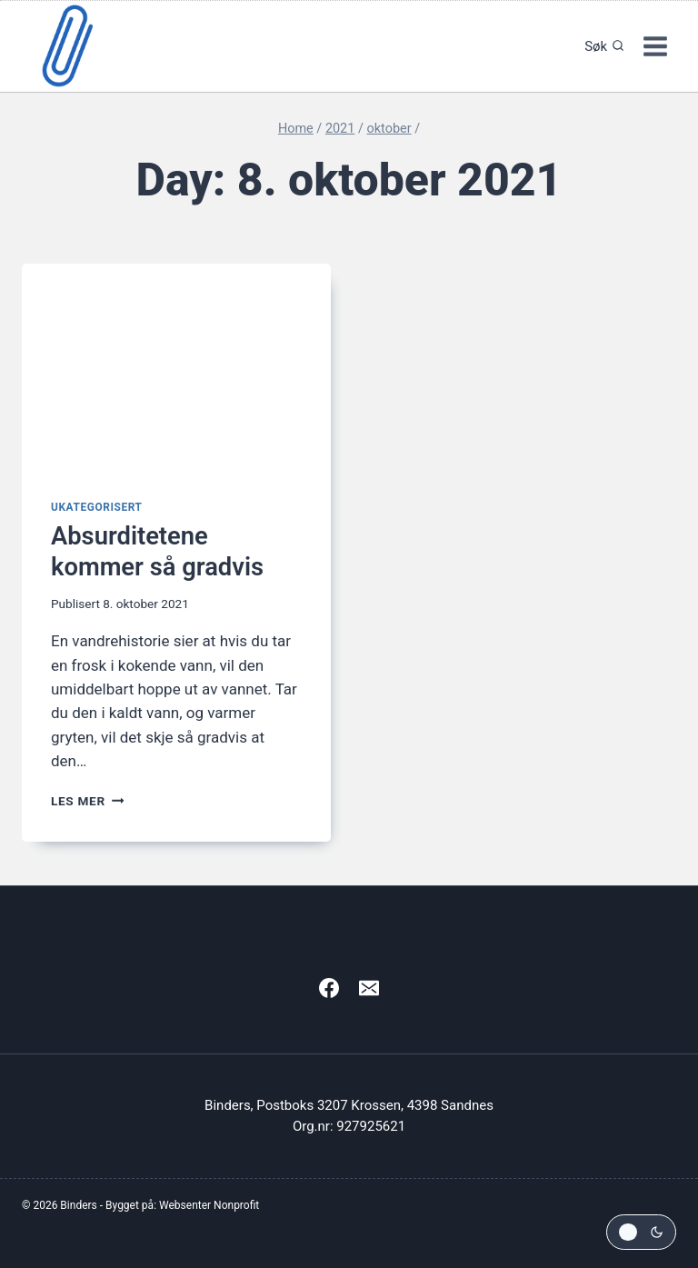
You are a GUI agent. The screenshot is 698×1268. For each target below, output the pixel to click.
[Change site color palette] (641, 1232)
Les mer (87, 801)
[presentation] (176, 367)
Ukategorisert (97, 507)
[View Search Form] (599, 46)
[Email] (369, 988)
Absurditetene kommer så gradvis (160, 551)
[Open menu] (654, 46)
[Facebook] (329, 988)
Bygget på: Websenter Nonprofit (182, 1205)
